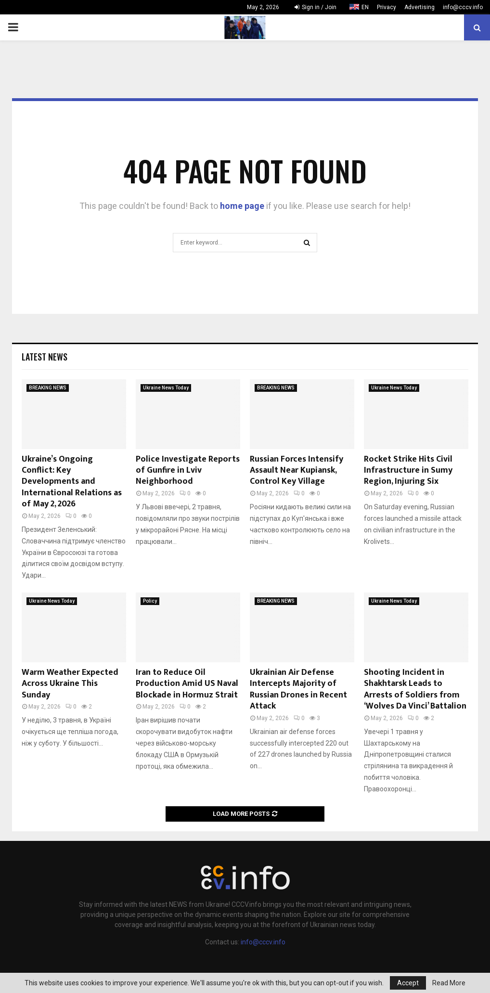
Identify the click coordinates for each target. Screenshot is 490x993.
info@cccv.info (463, 7)
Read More (448, 983)
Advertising (419, 7)
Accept (408, 983)
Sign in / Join (315, 7)
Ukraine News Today (166, 387)
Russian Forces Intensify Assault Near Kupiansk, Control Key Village (296, 470)
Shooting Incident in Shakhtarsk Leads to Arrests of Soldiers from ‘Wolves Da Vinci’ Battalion (415, 689)
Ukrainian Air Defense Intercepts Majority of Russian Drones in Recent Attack (298, 689)
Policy (150, 601)
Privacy (386, 7)
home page (242, 206)
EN (365, 7)
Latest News (44, 356)
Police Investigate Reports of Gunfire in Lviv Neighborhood (188, 470)
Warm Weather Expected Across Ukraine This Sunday (70, 683)
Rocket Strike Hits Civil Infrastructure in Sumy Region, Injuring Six (408, 470)
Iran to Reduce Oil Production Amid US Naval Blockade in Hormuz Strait (187, 683)
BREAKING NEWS (47, 387)
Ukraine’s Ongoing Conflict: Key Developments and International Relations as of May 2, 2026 (72, 482)
